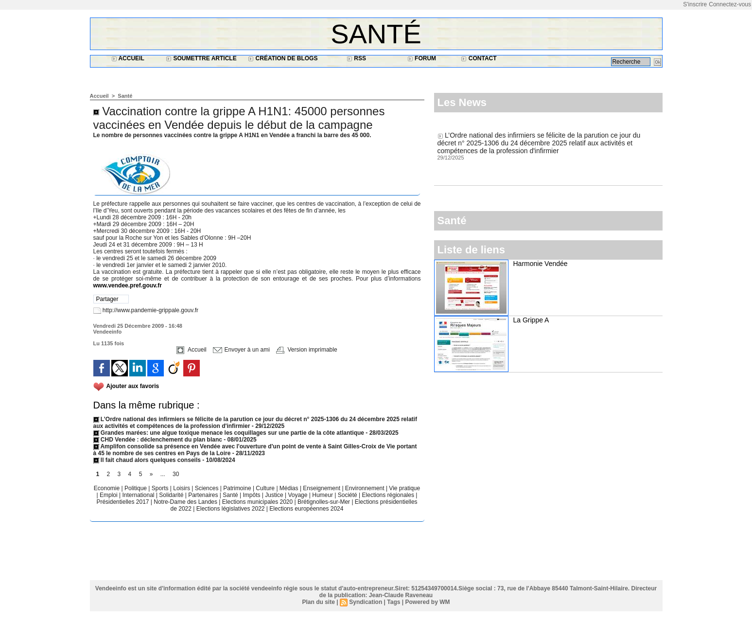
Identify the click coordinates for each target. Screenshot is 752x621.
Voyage (297, 495)
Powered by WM (427, 602)
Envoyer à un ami (241, 349)
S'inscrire (695, 4)
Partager (107, 299)
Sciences (207, 488)
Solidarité (172, 495)
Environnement (365, 488)
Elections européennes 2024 (306, 508)
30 (176, 474)
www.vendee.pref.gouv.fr (127, 285)
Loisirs (182, 488)
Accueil (127, 58)
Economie (108, 488)
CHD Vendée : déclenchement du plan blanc (157, 439)
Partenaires (204, 495)
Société (347, 495)
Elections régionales (389, 495)
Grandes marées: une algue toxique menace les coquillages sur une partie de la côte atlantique (229, 432)
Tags (393, 602)
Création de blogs (282, 58)
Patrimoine (238, 488)
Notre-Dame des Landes (186, 501)
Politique (136, 488)
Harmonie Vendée (540, 263)
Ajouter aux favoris (132, 386)
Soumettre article (201, 58)
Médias (290, 488)
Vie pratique (404, 488)
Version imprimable (306, 349)
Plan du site (318, 602)
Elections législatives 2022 (230, 508)
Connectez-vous (730, 4)
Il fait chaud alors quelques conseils (148, 460)
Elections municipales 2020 (257, 501)
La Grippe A (531, 320)
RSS (356, 58)
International (139, 495)
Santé (376, 33)
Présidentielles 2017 (123, 501)
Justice (275, 495)
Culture (266, 488)
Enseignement (322, 488)
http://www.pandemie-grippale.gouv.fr (150, 310)
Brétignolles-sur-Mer (324, 501)
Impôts (251, 495)
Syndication (365, 602)
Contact (478, 58)
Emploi (109, 495)
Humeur (323, 495)
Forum (421, 58)
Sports (161, 488)
